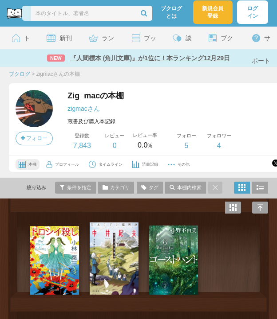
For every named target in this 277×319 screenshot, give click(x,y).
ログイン (252, 12)
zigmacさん (83, 108)
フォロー (34, 138)
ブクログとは (171, 12)
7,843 (82, 145)
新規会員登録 (212, 12)
